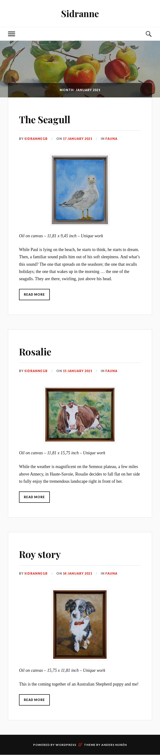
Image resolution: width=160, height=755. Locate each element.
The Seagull (48, 119)
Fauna (111, 139)
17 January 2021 (77, 139)
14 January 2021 (77, 574)
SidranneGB (36, 139)
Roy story (42, 553)
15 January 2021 (77, 371)
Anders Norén (114, 745)
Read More (34, 294)
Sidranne (80, 13)
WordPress (66, 745)
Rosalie (37, 351)
